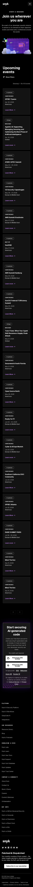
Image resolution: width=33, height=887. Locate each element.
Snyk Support (6, 759)
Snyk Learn (5, 751)
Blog (3, 733)
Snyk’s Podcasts (7, 737)
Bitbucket (23, 671)
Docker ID (16, 674)
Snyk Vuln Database (8, 763)
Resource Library (7, 729)
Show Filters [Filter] (10, 77)
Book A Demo (6, 789)
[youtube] (6, 847)
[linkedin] (8, 847)
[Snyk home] (5, 3)
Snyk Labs (5, 747)
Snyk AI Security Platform (10, 708)
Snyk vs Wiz (6, 827)
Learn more (9, 145)
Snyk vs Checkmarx (8, 819)
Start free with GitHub (15, 658)
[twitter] (3, 847)
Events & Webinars (8, 797)
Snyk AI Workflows (8, 712)
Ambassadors (6, 801)
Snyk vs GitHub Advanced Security (13, 811)
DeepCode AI (6, 716)
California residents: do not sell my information (16, 885)
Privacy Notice (14, 882)
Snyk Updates (6, 767)
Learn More (9, 110)
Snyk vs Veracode (7, 815)
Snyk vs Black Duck (8, 823)
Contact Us (5, 785)
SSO (17, 671)
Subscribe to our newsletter (16, 866)
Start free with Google (15, 665)
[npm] (14, 847)
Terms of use (24, 882)
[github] (11, 847)
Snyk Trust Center (8, 771)
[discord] (17, 847)
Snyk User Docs (7, 755)
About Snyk (5, 781)
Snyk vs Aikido (6, 831)
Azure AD (9, 674)
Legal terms (5, 882)
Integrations (6, 720)
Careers (4, 793)
